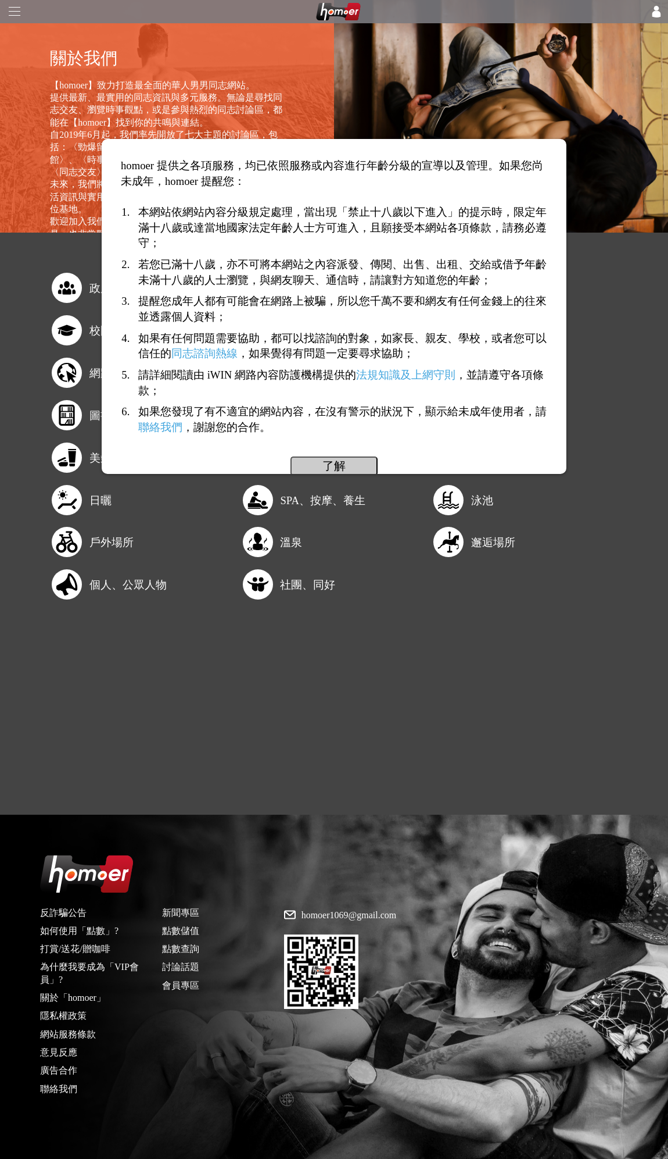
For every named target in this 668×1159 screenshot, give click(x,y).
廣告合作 (58, 1070)
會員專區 (180, 985)
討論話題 (180, 967)
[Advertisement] (334, 733)
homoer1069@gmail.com (349, 915)
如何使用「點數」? (79, 931)
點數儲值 (180, 931)
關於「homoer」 (73, 998)
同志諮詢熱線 (204, 353)
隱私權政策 (63, 1016)
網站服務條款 (68, 1034)
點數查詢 (180, 949)
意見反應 (58, 1052)
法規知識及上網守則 (405, 375)
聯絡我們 (58, 1089)
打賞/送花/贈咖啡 (75, 949)
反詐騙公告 (63, 913)
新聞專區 (180, 913)
